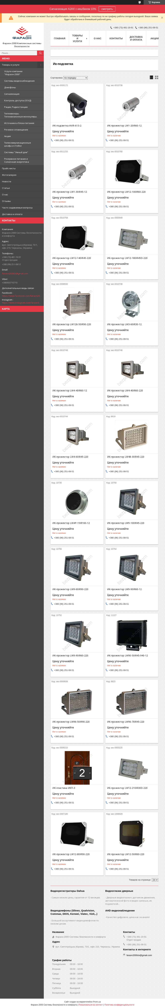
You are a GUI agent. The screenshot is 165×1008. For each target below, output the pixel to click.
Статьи (6, 187)
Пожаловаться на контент (91, 1005)
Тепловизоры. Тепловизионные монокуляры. (20, 115)
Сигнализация (11, 93)
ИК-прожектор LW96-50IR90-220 (71, 721)
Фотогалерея (9, 174)
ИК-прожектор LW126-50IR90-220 (71, 324)
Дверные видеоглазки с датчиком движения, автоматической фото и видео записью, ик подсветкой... (130, 900)
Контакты (116, 38)
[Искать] (40, 53)
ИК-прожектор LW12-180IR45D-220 (127, 258)
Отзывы (6, 201)
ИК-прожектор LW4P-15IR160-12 (71, 523)
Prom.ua (97, 1002)
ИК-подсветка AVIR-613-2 (66, 125)
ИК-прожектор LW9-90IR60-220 (70, 655)
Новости (6, 181)
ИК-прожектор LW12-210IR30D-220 (127, 787)
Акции (7, 136)
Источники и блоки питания (19, 123)
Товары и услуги (10, 64)
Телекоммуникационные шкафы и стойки (17, 144)
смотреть (107, 9)
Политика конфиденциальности (119, 1005)
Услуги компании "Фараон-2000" (13, 73)
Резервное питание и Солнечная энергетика (16, 160)
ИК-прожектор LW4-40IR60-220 (125, 390)
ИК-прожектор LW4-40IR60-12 (69, 390)
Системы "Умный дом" (16, 152)
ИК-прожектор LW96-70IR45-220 (125, 721)
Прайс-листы (9, 168)
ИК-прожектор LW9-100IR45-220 (125, 523)
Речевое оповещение (16, 129)
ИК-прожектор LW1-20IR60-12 (124, 125)
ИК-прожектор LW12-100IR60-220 (126, 191)
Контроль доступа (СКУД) (17, 100)
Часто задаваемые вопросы (17, 207)
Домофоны (10, 87)
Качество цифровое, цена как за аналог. (128, 917)
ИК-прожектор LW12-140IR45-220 (71, 258)
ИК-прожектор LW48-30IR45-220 (125, 456)
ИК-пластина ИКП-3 (63, 787)
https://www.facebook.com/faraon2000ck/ (22, 295)
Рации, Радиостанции (16, 106)
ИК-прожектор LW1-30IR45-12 (69, 191)
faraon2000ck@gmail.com (15, 273)
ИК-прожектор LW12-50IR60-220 (125, 854)
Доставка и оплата (12, 214)
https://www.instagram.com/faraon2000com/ (22, 302)
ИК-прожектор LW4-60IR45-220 (70, 456)
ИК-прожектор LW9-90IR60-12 (124, 589)
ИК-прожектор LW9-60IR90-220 (70, 589)
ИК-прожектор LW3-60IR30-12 (124, 324)
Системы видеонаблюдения (19, 80)
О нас (5, 194)
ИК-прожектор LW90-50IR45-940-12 (127, 655)
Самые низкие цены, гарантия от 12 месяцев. (76, 897)
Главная (59, 38)
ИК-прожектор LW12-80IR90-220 (71, 854)
